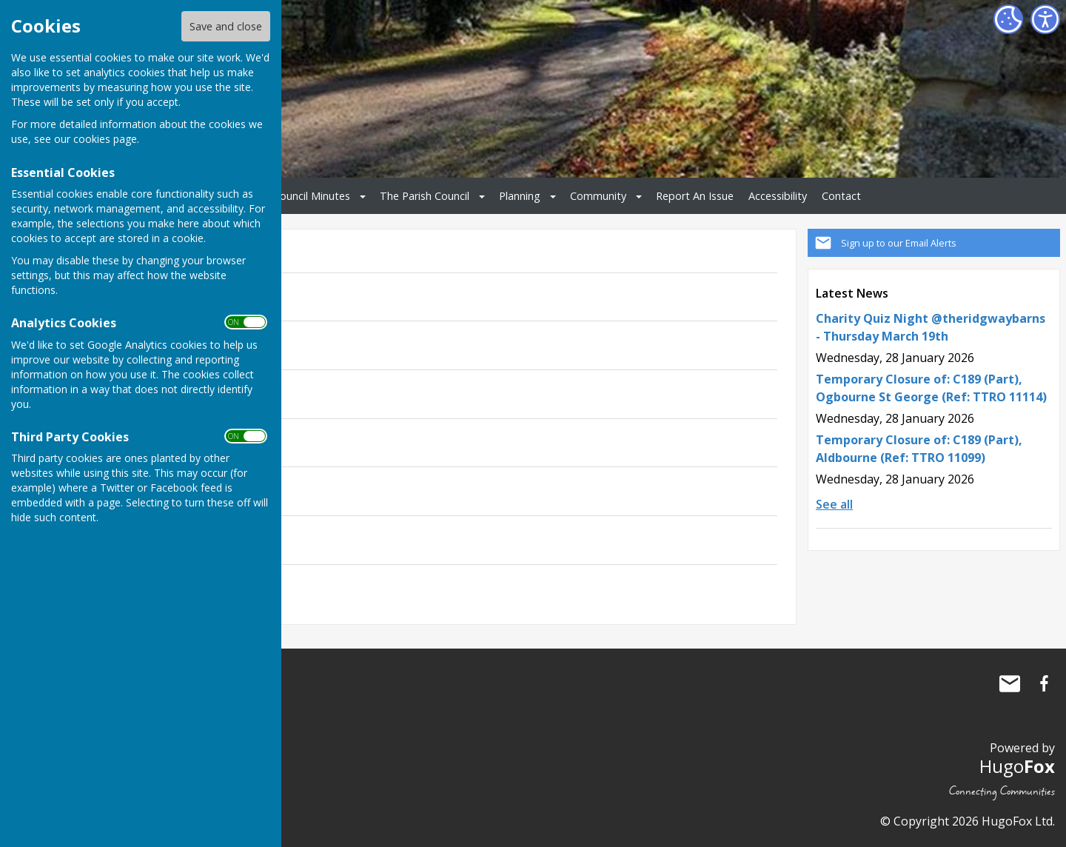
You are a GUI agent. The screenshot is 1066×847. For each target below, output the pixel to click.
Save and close (226, 26)
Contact (841, 196)
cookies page (105, 139)
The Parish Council (424, 196)
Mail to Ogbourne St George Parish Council (1010, 683)
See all (834, 504)
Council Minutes (311, 196)
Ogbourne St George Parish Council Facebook (1044, 683)
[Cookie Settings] (1008, 19)
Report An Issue (695, 196)
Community (598, 196)
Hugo (1017, 766)
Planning (519, 196)
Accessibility (777, 196)
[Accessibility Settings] (1045, 19)
